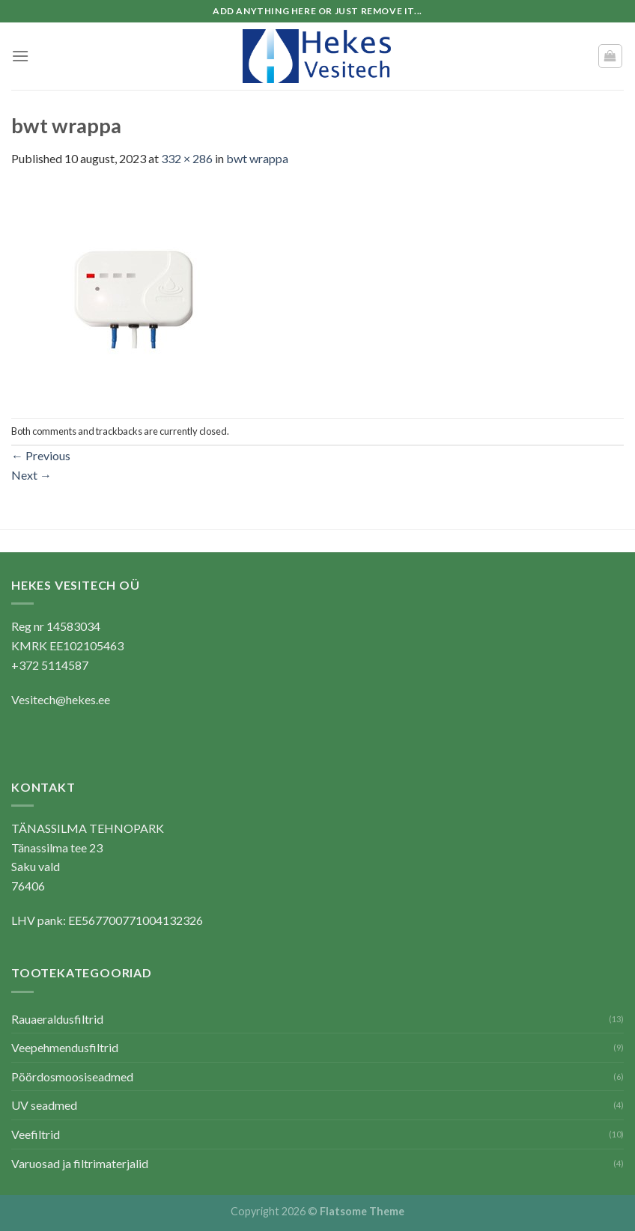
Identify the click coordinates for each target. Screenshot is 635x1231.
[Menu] (20, 55)
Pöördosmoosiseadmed (72, 1076)
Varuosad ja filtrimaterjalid (79, 1163)
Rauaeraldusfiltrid (57, 1019)
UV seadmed (44, 1105)
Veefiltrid (35, 1134)
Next (31, 475)
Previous (40, 455)
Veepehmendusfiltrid (64, 1047)
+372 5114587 (49, 665)
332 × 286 (187, 158)
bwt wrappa (257, 158)
